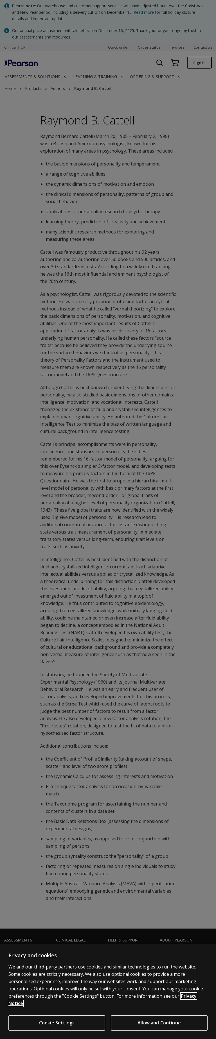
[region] (108, 991)
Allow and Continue (159, 1023)
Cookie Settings (57, 1023)
